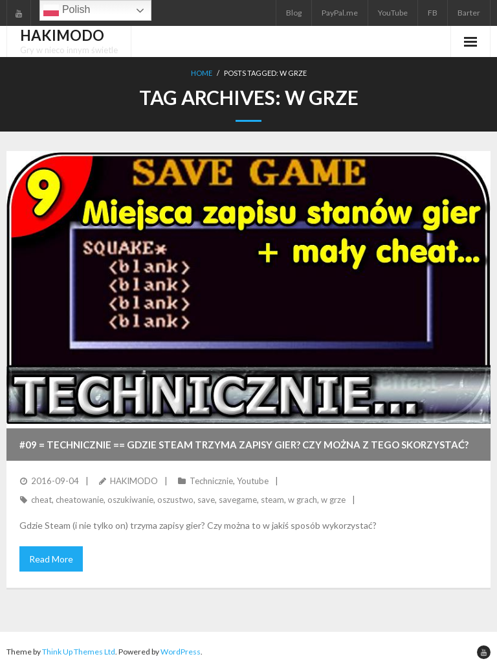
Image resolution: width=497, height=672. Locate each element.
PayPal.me (340, 12)
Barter (469, 12)
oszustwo (175, 499)
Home (201, 73)
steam (272, 499)
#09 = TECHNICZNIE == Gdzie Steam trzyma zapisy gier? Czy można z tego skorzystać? (244, 444)
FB (432, 12)
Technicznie (211, 481)
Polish (66, 10)
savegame (238, 499)
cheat (41, 499)
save (206, 499)
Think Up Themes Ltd (78, 651)
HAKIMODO (134, 481)
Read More (51, 558)
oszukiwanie (130, 499)
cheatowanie (80, 499)
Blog (294, 12)
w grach (302, 499)
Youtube (253, 481)
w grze (333, 499)
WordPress (180, 651)
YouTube (393, 12)
